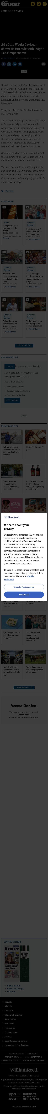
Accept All (24, 594)
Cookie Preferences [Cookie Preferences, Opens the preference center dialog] (24, 587)
